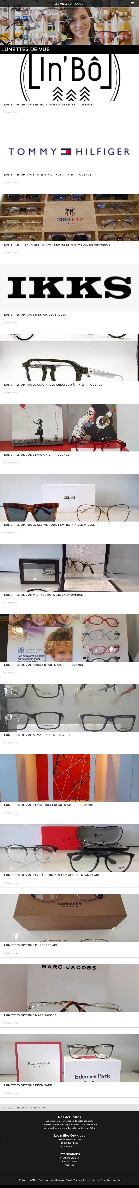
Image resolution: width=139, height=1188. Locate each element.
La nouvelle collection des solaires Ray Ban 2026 (69, 1128)
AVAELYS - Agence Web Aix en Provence (46, 1180)
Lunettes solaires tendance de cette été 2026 (69, 1120)
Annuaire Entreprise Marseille (78, 1180)
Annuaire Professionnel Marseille (106, 1180)
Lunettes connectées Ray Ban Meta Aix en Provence (69, 1124)
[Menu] (132, 3)
